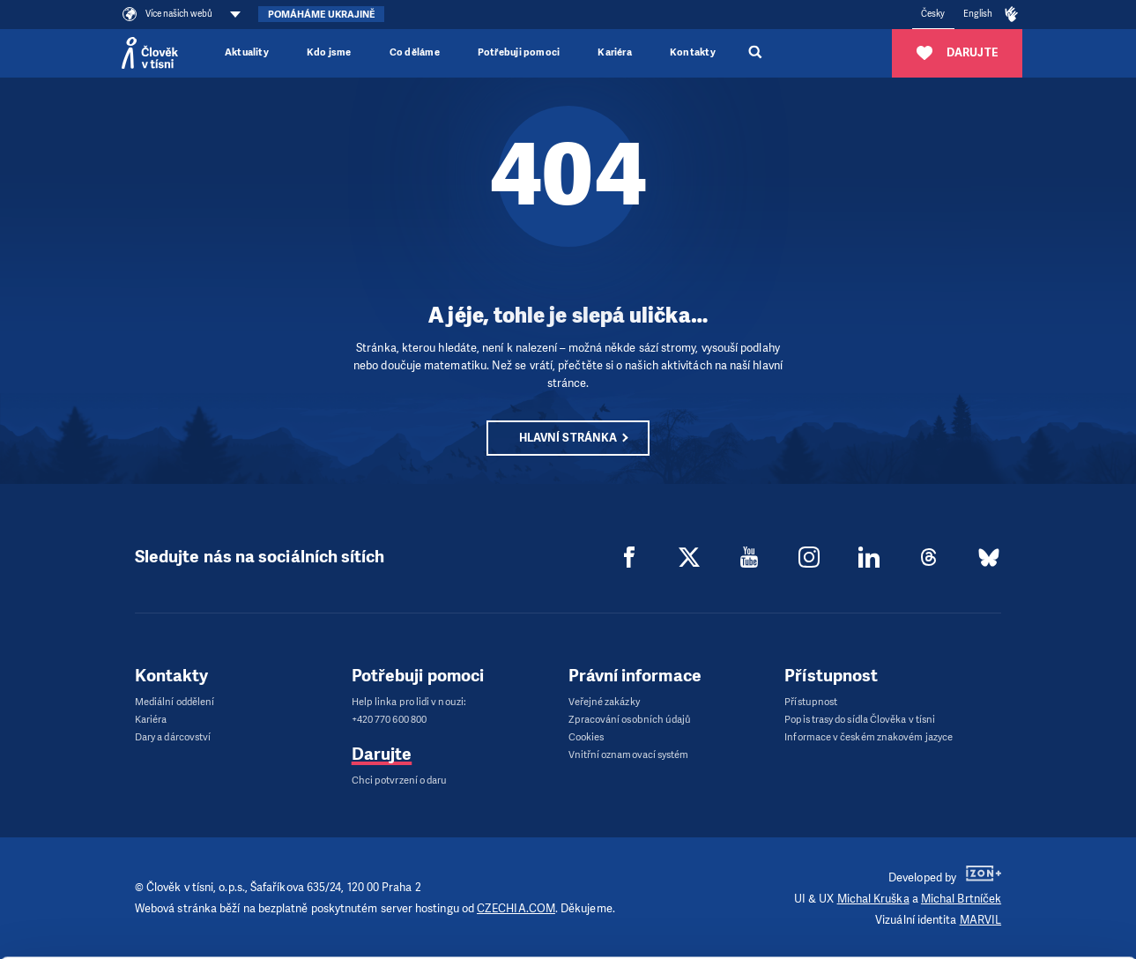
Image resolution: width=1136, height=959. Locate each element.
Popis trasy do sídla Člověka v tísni (859, 719)
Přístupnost (810, 702)
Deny (989, 934)
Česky (933, 13)
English (978, 13)
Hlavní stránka (568, 437)
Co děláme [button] (415, 52)
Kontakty (693, 52)
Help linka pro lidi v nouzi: (409, 702)
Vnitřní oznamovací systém (628, 755)
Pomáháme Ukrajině (321, 14)
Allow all (989, 865)
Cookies (586, 737)
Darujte (382, 754)
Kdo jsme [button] (329, 52)
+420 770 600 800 (389, 719)
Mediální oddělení (174, 702)
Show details (239, 899)
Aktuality (247, 52)
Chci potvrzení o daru (400, 780)
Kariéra (615, 52)
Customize (989, 899)
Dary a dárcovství (173, 737)
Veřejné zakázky (604, 702)
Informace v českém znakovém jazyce (868, 737)
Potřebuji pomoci (519, 52)
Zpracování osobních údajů (630, 719)
